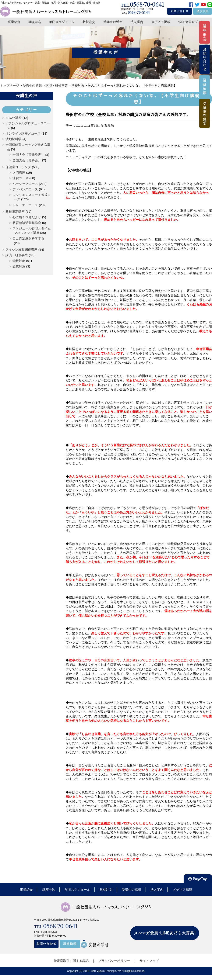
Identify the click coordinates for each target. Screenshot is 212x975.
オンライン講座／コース (23, 133)
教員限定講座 (15, 211)
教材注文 (88, 22)
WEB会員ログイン (191, 22)
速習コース (20, 178)
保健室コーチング (18, 167)
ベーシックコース (25, 184)
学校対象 (19, 261)
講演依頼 (202, 11)
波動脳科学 (13, 139)
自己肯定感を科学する (28, 238)
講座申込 (34, 22)
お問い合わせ (179, 11)
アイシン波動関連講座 (21, 249)
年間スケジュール (61, 22)
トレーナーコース (25, 205)
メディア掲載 (160, 22)
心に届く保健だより (27, 217)
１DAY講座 (13, 118)
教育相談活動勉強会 (27, 223)
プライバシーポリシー (114, 960)
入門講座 (19, 172)
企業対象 (19, 266)
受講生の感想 (112, 22)
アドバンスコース (25, 189)
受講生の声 (26, 95)
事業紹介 (14, 22)
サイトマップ (149, 960)
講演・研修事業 (17, 255)
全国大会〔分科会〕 (27, 160)
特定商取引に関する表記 (71, 960)
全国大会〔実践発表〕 (28, 154)
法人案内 (136, 22)
